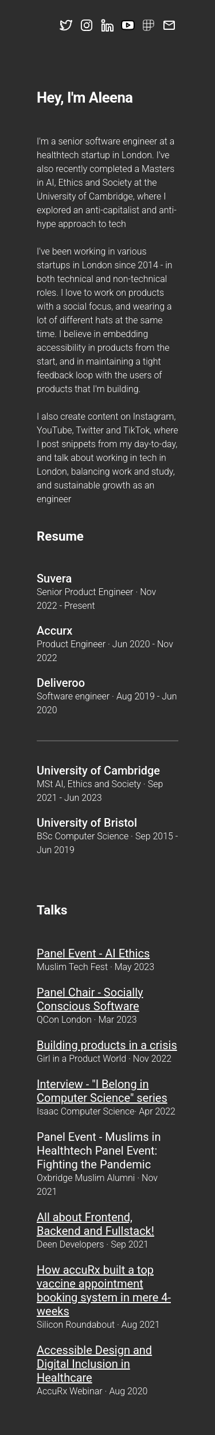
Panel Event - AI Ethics (93, 953)
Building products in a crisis (107, 1045)
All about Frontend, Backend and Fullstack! (95, 1224)
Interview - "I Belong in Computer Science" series (102, 1091)
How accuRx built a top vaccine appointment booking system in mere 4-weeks (104, 1290)
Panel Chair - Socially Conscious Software (90, 999)
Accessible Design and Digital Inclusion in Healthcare (94, 1364)
